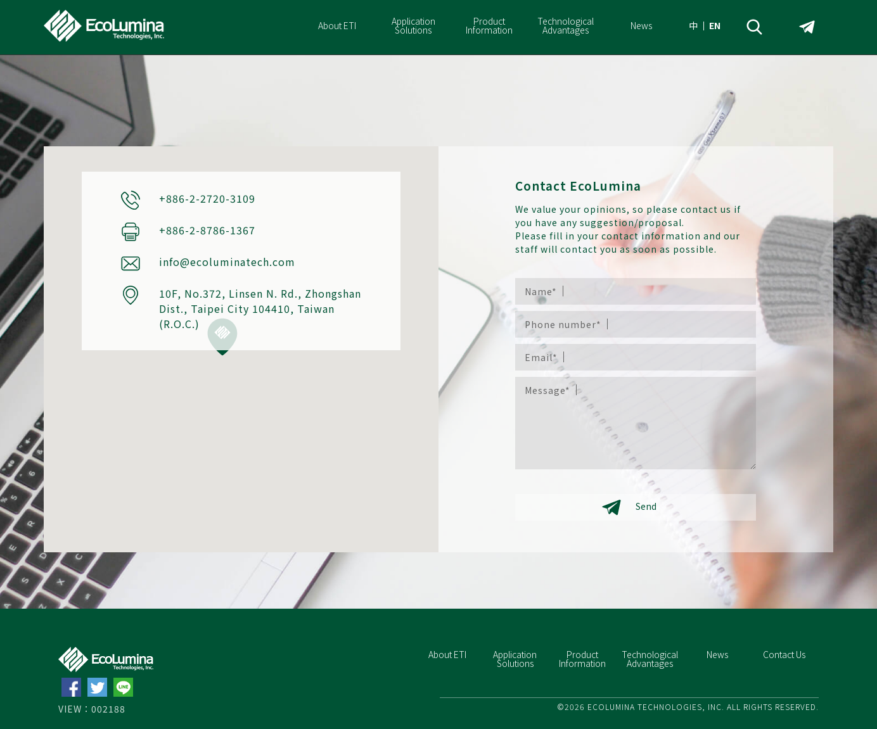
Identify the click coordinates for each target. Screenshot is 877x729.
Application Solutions (413, 25)
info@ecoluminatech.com (227, 261)
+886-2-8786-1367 (207, 230)
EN (714, 25)
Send (629, 507)
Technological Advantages (565, 25)
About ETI (337, 25)
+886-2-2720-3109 (207, 198)
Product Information (489, 25)
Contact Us (784, 654)
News (641, 25)
